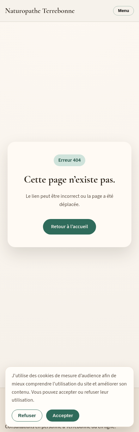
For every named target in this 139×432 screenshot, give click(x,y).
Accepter (62, 415)
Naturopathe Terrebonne (40, 10)
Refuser (27, 415)
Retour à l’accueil (69, 226)
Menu (123, 10)
